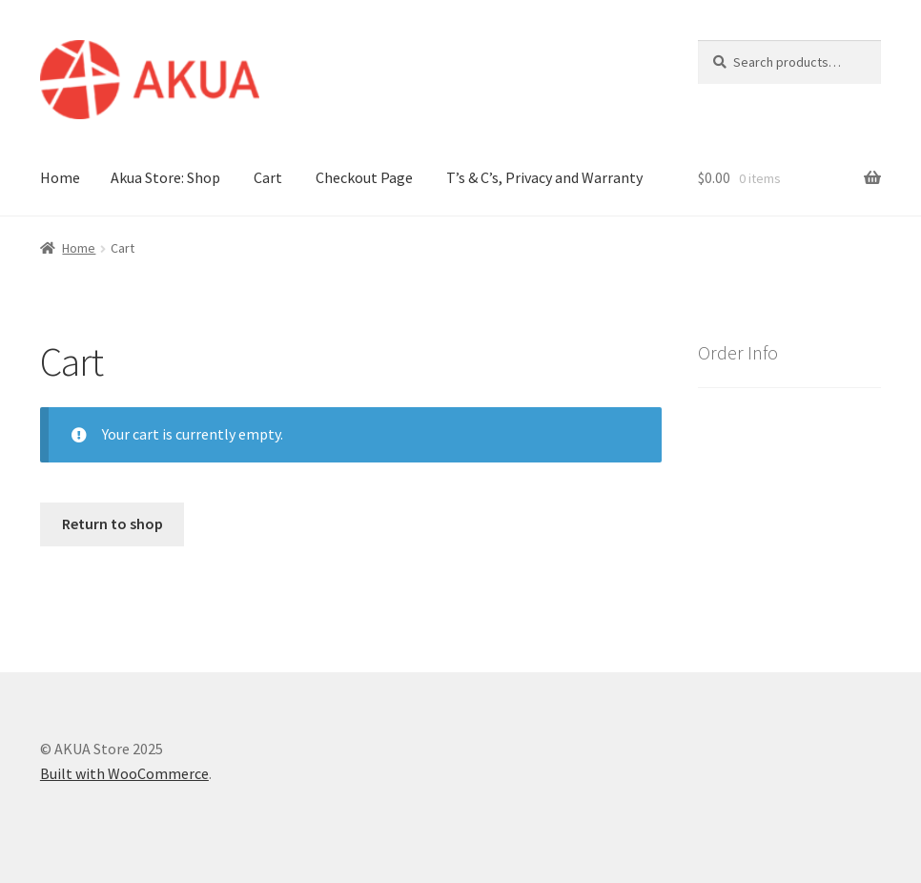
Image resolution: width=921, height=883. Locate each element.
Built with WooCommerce (124, 773)
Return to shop (112, 523)
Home (60, 177)
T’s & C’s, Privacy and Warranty (544, 177)
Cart (268, 177)
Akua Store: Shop (165, 177)
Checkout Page (364, 177)
